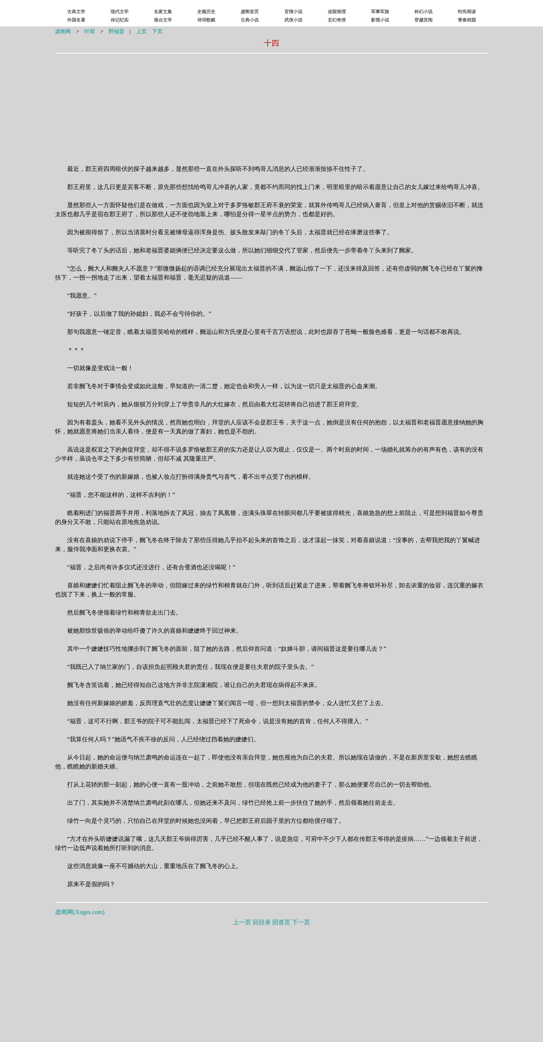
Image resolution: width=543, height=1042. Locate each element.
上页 (141, 31)
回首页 (281, 922)
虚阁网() (79, 912)
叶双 (89, 31)
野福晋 (116, 31)
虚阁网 (63, 31)
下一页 (301, 922)
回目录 (262, 922)
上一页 (242, 922)
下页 (157, 31)
